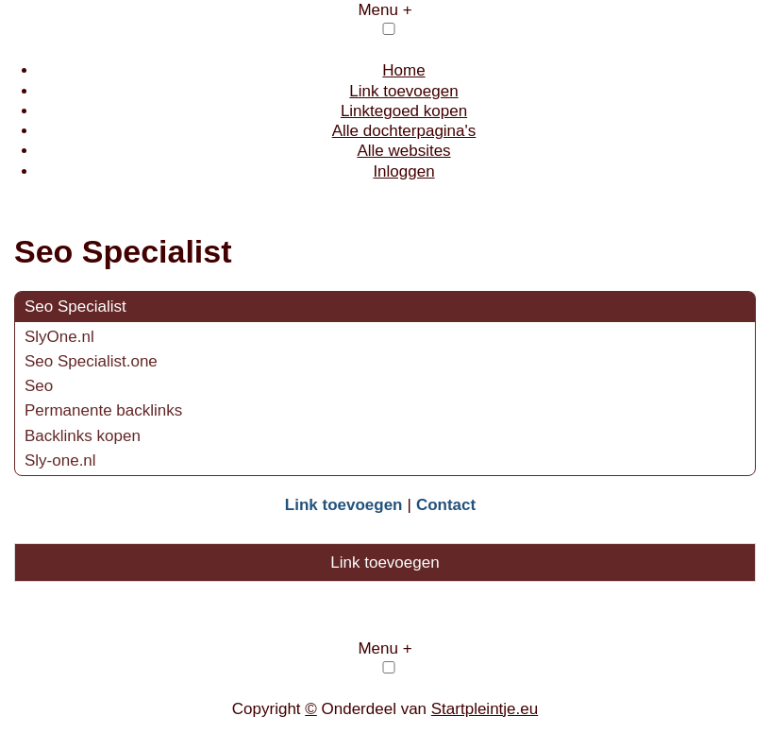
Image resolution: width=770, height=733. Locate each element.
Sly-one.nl (60, 460)
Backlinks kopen (83, 436)
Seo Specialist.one (91, 361)
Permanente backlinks (103, 410)
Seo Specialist (75, 306)
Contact (446, 505)
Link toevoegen (403, 91)
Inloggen (403, 171)
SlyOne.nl (59, 337)
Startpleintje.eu (484, 709)
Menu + (384, 10)
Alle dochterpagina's (404, 131)
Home (403, 70)
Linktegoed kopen (404, 111)
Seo (39, 386)
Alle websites (403, 151)
